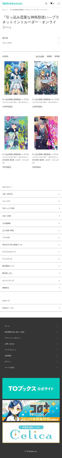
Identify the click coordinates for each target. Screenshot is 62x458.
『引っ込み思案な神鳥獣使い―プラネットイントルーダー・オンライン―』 (29, 9)
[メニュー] (58, 3)
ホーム (4, 9)
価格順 (49, 56)
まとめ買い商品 (8, 230)
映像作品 (5, 288)
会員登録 (8, 356)
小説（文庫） (7, 216)
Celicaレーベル (7, 308)
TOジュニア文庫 (8, 208)
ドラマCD (6, 237)
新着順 (57, 56)
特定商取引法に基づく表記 (14, 332)
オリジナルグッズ (8, 252)
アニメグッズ (7, 259)
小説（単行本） (8, 194)
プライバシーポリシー (13, 338)
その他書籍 (6, 223)
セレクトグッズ (8, 280)
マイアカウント (10, 350)
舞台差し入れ (7, 273)
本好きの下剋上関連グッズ (12, 245)
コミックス (6, 201)
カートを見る (10, 367)
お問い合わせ (10, 344)
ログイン (8, 361)
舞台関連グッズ (8, 266)
